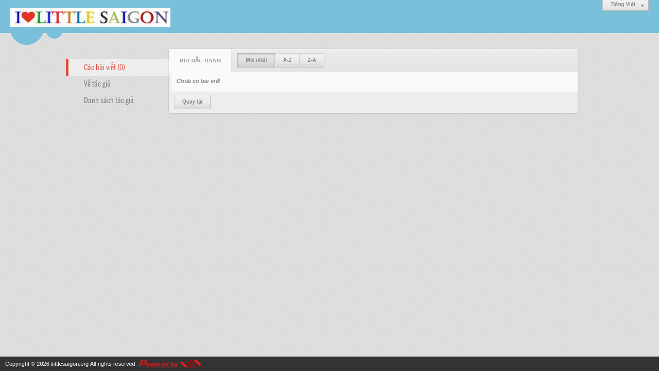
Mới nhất (256, 60)
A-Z (287, 60)
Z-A (311, 60)
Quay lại (192, 102)
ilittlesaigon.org (70, 364)
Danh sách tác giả (109, 99)
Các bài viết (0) (104, 66)
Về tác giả (97, 83)
